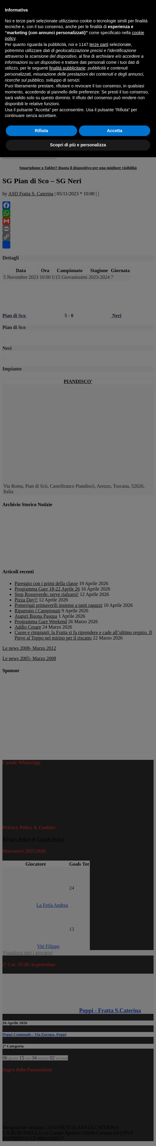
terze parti (99, 44)
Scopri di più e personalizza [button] (78, 144)
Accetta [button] (114, 130)
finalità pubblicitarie (67, 68)
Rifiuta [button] (41, 130)
